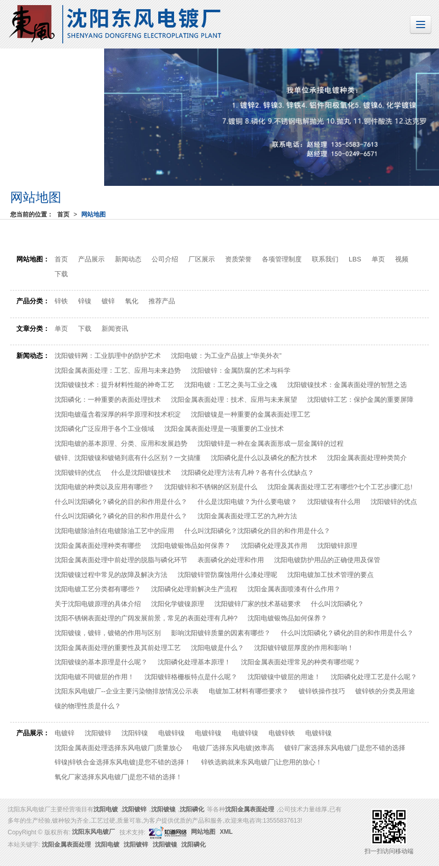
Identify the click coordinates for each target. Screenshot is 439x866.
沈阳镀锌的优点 (78, 472)
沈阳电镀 (105, 809)
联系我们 (325, 259)
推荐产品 (162, 301)
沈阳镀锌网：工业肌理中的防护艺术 (108, 355)
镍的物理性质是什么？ (88, 706)
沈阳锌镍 (134, 733)
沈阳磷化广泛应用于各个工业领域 (104, 428)
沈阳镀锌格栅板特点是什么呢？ (190, 677)
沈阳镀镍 (163, 809)
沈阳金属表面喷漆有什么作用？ (294, 589)
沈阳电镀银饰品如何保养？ (191, 545)
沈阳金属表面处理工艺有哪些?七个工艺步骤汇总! (339, 487)
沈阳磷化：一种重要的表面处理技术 (108, 399)
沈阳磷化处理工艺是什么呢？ (374, 677)
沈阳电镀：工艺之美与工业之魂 (230, 385)
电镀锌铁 (282, 733)
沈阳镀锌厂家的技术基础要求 (257, 604)
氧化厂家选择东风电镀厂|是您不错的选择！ (118, 777)
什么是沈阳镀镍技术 (141, 472)
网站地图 (93, 214)
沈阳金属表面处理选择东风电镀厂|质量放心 (118, 748)
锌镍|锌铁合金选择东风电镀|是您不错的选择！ (123, 762)
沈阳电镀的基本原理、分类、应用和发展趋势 (121, 443)
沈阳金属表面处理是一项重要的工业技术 (224, 428)
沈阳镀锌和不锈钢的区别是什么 (210, 487)
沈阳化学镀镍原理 (177, 604)
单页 (378, 259)
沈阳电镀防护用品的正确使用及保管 (327, 560)
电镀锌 (65, 733)
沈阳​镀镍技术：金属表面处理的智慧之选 (347, 385)
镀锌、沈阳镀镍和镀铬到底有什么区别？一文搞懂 (128, 458)
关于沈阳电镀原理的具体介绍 (98, 604)
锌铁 (61, 301)
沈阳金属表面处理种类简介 (367, 458)
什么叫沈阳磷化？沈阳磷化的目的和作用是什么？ (257, 531)
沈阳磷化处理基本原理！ (194, 662)
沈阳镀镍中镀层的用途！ (284, 677)
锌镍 (84, 301)
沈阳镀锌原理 (337, 545)
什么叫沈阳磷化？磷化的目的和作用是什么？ (121, 502)
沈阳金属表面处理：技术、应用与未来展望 (234, 399)
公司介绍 (165, 259)
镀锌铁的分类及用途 (385, 691)
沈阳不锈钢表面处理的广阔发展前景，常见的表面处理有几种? (146, 618)
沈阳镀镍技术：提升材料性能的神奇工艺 (114, 385)
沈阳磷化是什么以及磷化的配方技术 (264, 458)
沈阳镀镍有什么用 (333, 502)
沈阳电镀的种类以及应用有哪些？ (104, 487)
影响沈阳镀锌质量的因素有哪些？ (221, 633)
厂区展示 (201, 259)
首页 (63, 214)
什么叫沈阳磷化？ (337, 604)
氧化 (131, 301)
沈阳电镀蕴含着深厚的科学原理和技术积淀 (118, 414)
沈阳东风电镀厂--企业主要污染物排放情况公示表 (127, 691)
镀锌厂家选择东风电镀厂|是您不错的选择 (344, 748)
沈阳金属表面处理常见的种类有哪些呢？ (300, 662)
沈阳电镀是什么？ (217, 648)
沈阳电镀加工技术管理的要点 (330, 575)
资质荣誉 (238, 259)
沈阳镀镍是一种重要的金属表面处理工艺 (250, 414)
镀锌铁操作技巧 (322, 691)
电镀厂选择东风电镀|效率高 (233, 748)
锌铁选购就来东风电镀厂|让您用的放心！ (261, 762)
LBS (355, 259)
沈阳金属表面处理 (249, 809)
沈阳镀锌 (98, 733)
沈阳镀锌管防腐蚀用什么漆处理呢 (227, 575)
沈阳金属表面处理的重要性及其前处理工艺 (118, 648)
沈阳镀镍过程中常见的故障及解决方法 (111, 575)
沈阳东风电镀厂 (93, 831)
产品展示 (91, 259)
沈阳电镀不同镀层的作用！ (94, 677)
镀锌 (108, 301)
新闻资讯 (115, 328)
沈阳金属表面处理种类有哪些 (98, 545)
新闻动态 (128, 259)
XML (226, 831)
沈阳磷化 (192, 809)
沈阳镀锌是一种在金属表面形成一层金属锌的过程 (271, 443)
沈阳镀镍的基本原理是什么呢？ (101, 662)
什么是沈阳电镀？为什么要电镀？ (247, 502)
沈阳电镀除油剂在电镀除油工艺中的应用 (114, 531)
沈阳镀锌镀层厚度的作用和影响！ (304, 648)
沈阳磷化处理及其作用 (274, 545)
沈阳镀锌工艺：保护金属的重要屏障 (360, 399)
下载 (61, 274)
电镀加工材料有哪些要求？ (248, 691)
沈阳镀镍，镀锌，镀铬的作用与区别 (108, 633)
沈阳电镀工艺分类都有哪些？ (98, 589)
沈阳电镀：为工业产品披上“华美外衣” (226, 355)
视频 (401, 259)
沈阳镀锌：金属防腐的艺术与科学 (240, 370)
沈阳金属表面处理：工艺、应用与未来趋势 (118, 370)
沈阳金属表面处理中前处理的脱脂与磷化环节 (121, 560)
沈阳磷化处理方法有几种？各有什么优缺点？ (247, 472)
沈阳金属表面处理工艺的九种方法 (247, 516)
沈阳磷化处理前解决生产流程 (194, 589)
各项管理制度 (282, 259)
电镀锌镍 (171, 733)
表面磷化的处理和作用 (231, 560)
